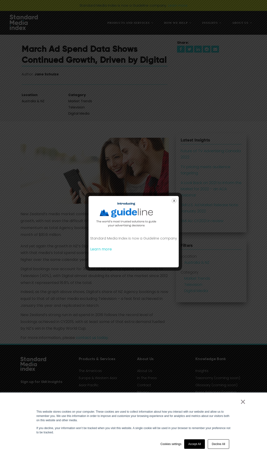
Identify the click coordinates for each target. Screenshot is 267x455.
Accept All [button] (194, 444)
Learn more (101, 249)
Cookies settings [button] (170, 444)
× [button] (243, 402)
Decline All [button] (218, 444)
